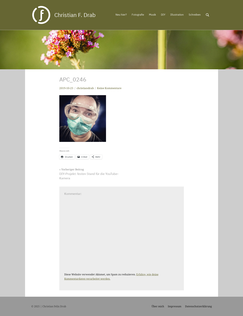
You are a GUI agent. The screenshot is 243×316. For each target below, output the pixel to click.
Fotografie (138, 14)
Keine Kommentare (109, 88)
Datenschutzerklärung (198, 306)
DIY (163, 14)
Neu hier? (121, 14)
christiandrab (85, 88)
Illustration (177, 14)
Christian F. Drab (75, 15)
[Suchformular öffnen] (207, 15)
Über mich (158, 306)
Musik (152, 14)
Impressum (174, 306)
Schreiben (195, 14)
